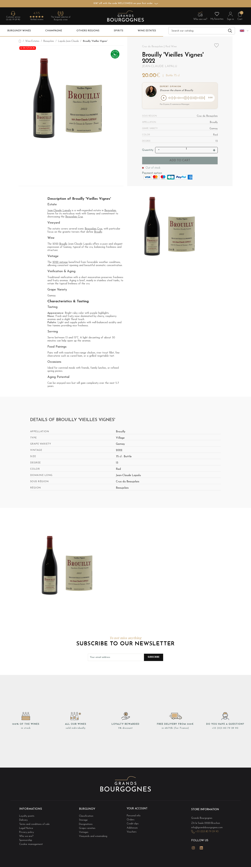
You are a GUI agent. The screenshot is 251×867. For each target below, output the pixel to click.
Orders (131, 819)
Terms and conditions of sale (35, 822)
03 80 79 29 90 (13, 20)
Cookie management (31, 839)
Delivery (23, 819)
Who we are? (27, 832)
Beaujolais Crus (74, 217)
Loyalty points (27, 815)
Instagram (193, 844)
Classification (86, 815)
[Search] (201, 30)
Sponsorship (26, 836)
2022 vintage (60, 263)
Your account (138, 809)
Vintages (84, 829)
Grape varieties (88, 826)
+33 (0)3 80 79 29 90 (225, 729)
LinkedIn (201, 844)
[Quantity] (186, 149)
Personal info (134, 815)
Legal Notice (27, 826)
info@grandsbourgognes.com (208, 826)
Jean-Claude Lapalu (159, 66)
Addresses (133, 826)
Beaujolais (110, 211)
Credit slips (133, 822)
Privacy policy (27, 829)
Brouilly (98, 232)
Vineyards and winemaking (94, 832)
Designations (86, 822)
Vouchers (132, 829)
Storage (83, 819)
